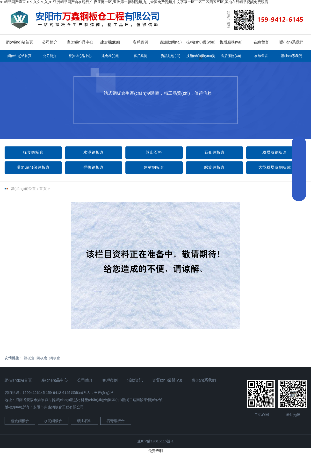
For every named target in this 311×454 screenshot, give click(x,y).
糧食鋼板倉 (33, 152)
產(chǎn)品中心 (80, 42)
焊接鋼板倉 (93, 167)
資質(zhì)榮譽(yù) (167, 380)
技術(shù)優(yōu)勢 (200, 56)
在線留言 (261, 42)
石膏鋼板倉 (214, 152)
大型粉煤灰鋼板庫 (274, 167)
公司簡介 (50, 42)
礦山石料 (154, 152)
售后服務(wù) (230, 42)
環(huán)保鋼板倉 (33, 167)
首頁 (43, 189)
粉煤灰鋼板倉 (274, 152)
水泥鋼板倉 (93, 152)
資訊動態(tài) (170, 42)
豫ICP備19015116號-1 (155, 441)
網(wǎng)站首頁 (19, 42)
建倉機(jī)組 (110, 42)
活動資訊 (135, 380)
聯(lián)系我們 (291, 42)
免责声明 (155, 451)
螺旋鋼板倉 (214, 167)
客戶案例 (140, 42)
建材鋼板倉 (154, 167)
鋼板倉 (29, 358)
